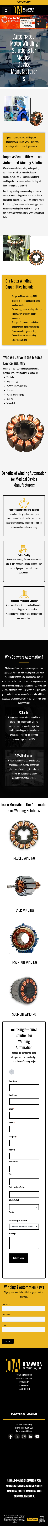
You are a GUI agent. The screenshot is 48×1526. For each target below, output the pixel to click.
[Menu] (42, 9)
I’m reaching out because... (18, 1221)
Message (12, 1234)
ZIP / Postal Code (14, 1200)
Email (11, 1109)
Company (13, 1136)
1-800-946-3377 (24, 2)
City (10, 1174)
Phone (12, 1123)
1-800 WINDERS (24, 1382)
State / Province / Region (16, 1187)
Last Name (13, 1095)
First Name (13, 1081)
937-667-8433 (24, 1386)
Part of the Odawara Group (24, 1425)
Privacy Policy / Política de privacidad (42, 1519)
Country (11, 1212)
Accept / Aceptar (32, 1519)
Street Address (13, 1162)
